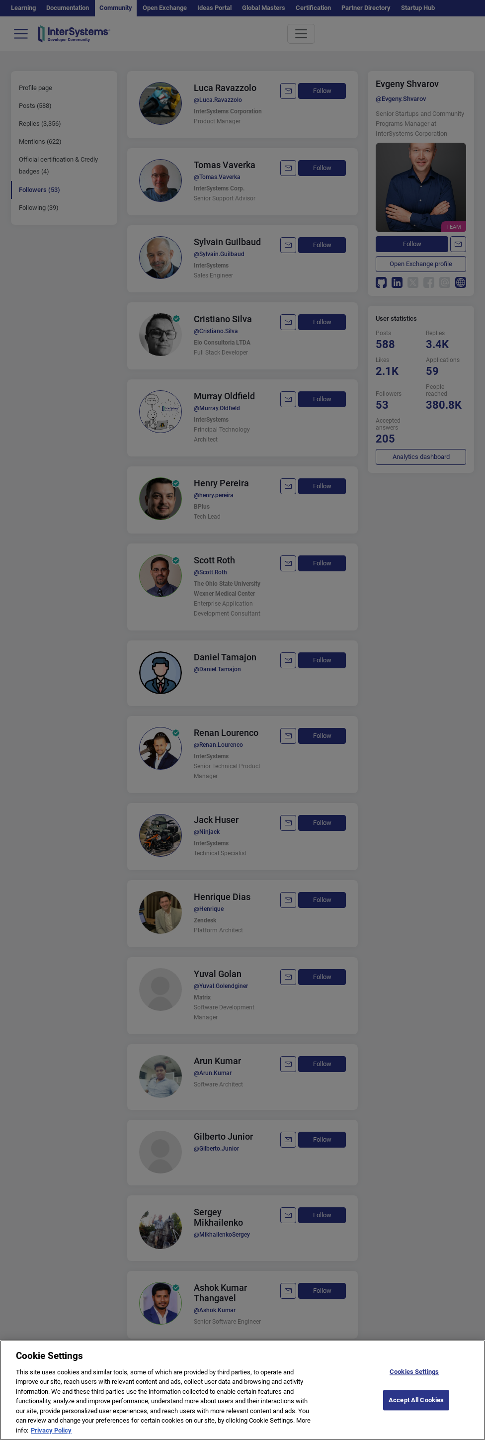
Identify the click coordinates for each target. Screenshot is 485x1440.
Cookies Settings (414, 1376)
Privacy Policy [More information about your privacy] (51, 1435)
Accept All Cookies (416, 1405)
